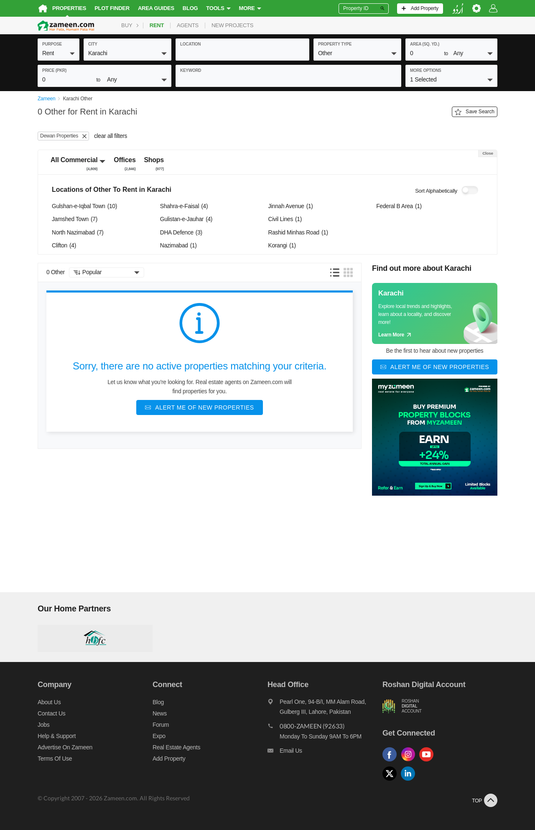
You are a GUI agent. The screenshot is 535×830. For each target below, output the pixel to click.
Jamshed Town (74, 219)
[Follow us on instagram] (410, 762)
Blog (190, 8)
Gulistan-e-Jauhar (186, 219)
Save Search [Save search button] (474, 112)
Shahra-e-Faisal (184, 206)
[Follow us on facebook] (391, 762)
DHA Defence (181, 232)
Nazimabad (178, 245)
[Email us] (325, 753)
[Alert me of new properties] (199, 407)
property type (335, 44)
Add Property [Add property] (169, 758)
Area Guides (156, 8)
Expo (159, 736)
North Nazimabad (78, 232)
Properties (69, 8)
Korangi (282, 245)
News (160, 713)
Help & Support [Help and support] (57, 736)
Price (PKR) (54, 70)
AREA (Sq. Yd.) (424, 44)
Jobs (43, 724)
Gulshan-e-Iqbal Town (84, 206)
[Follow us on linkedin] (410, 781)
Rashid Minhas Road (298, 232)
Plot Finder (112, 8)
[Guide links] (434, 313)
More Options (425, 70)
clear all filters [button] (110, 136)
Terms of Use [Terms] (55, 758)
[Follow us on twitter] (391, 781)
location (190, 44)
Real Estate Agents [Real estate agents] (176, 747)
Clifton (64, 245)
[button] (58, 53)
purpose (52, 44)
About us (49, 702)
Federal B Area (399, 206)
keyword (190, 70)
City (92, 44)
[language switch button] (457, 8)
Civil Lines (285, 219)
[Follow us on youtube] (428, 762)
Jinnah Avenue (290, 206)
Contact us (52, 713)
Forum (161, 724)
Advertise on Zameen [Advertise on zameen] (65, 747)
